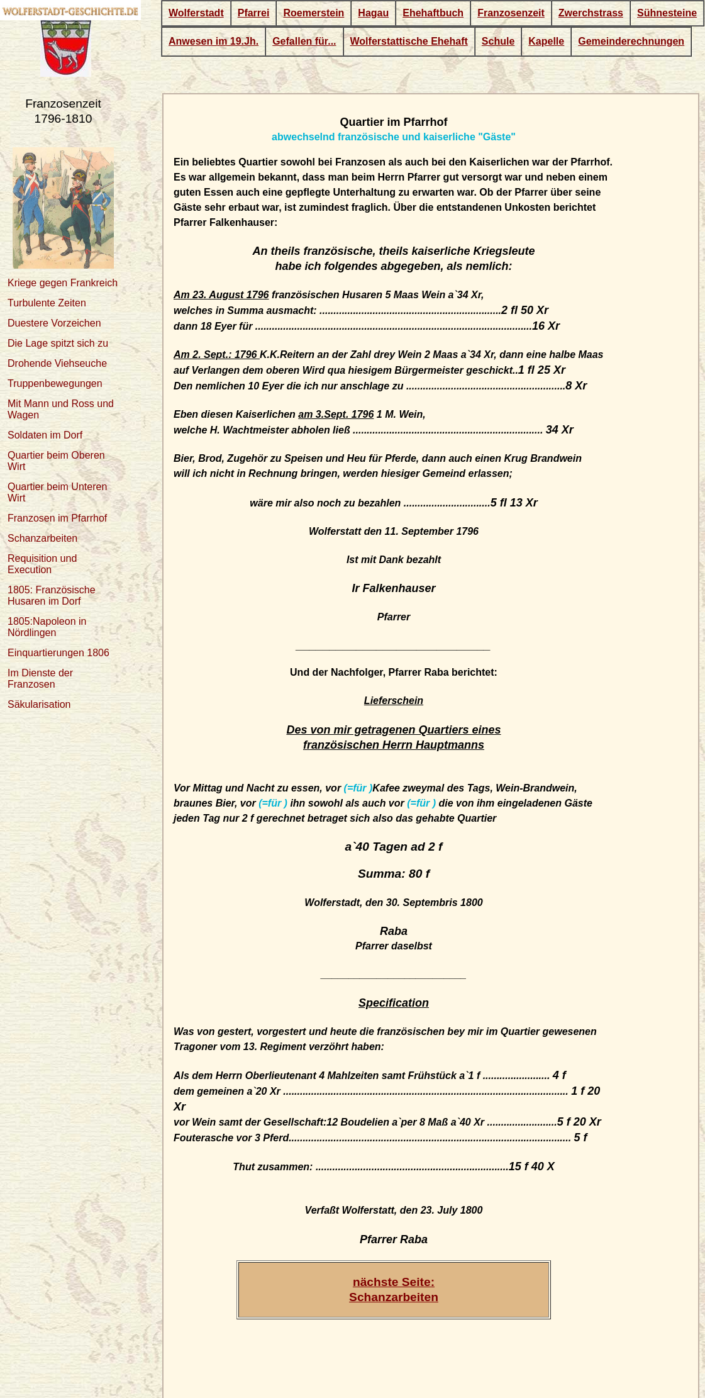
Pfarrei (254, 13)
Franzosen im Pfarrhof (57, 518)
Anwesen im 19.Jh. (213, 41)
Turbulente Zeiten (47, 303)
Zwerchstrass (590, 13)
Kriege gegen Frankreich (63, 282)
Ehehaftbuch (433, 13)
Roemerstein (313, 13)
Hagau (373, 13)
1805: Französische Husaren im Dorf (52, 595)
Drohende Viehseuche (57, 363)
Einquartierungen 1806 (58, 652)
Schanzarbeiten (42, 538)
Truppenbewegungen (55, 383)
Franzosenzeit (511, 13)
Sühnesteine (667, 13)
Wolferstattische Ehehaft (409, 41)
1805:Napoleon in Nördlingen (47, 627)
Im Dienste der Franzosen (40, 679)
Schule (498, 41)
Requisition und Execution (42, 564)
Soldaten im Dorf (45, 435)
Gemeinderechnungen (631, 41)
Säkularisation (39, 704)
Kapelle (546, 41)
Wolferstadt (196, 13)
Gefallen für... (304, 41)
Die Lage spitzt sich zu (58, 343)
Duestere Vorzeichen (54, 323)
